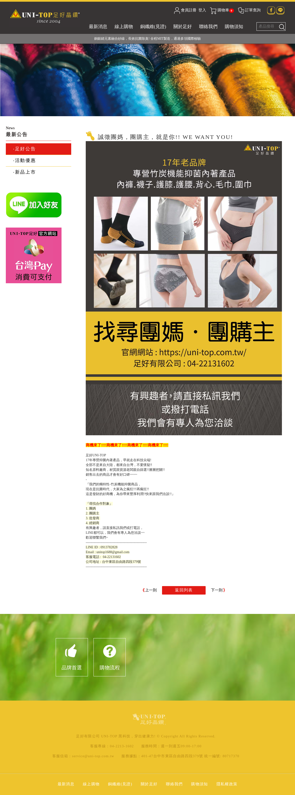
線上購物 (124, 26)
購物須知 (234, 26)
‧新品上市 (24, 172)
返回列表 (184, 590)
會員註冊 (188, 10)
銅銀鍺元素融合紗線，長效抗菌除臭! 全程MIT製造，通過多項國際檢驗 (147, 38)
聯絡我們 (208, 26)
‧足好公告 (24, 148)
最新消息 (98, 26)
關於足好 (182, 26)
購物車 (222, 10)
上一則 (151, 590)
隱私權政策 (227, 784)
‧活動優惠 (24, 160)
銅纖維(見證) (153, 26)
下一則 (217, 590)
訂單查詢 (249, 10)
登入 (202, 10)
